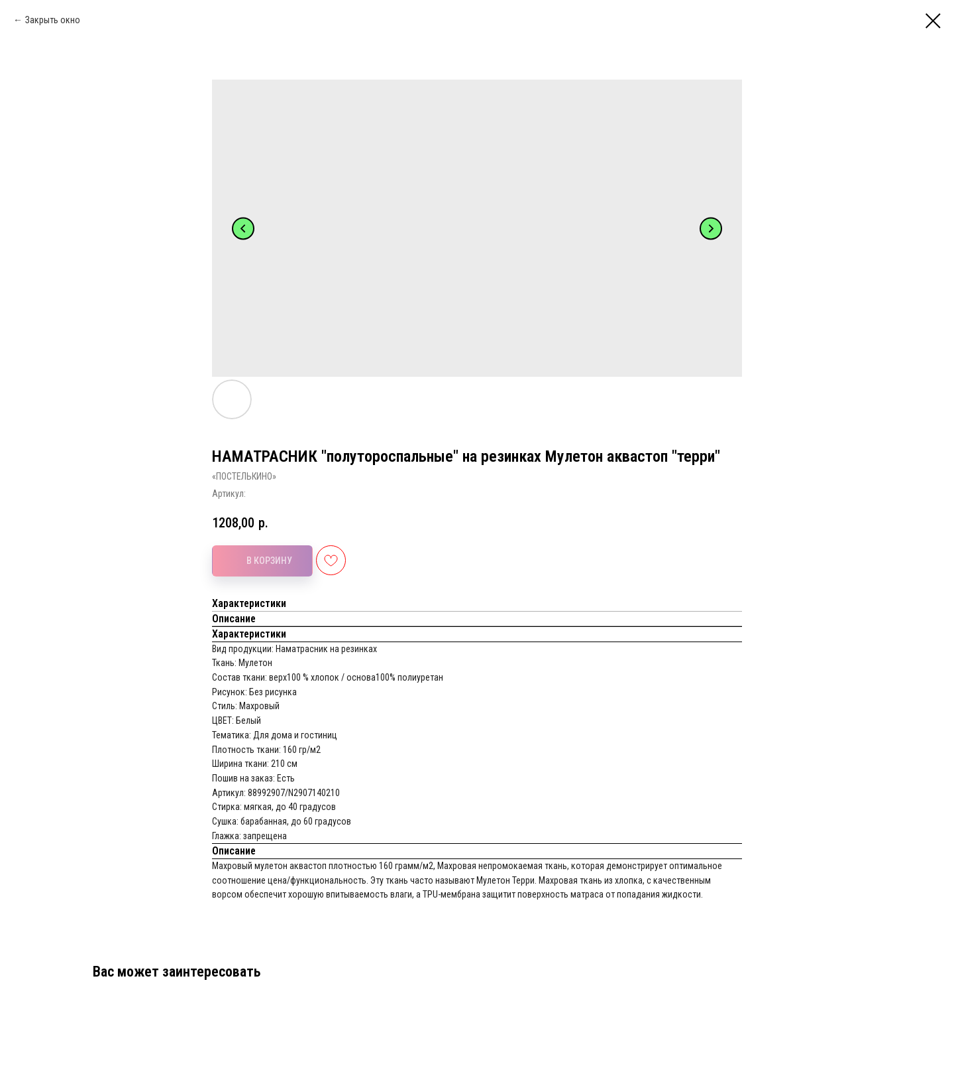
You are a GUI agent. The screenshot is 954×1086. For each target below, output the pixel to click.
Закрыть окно (52, 20)
